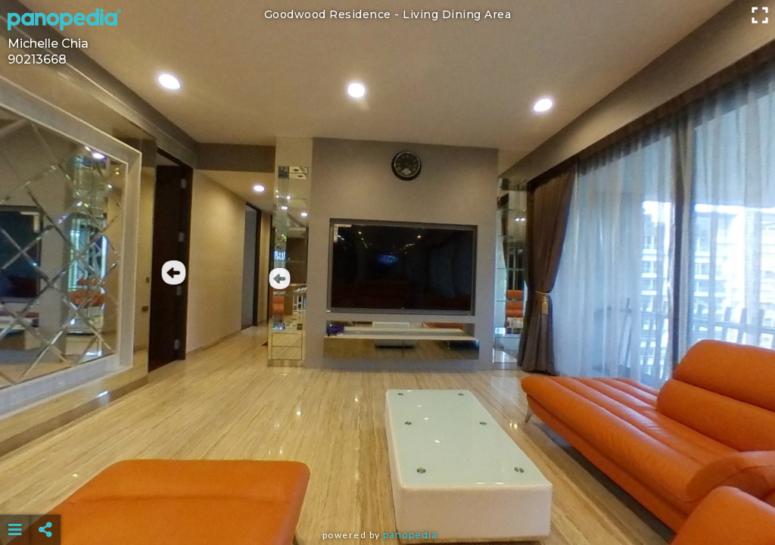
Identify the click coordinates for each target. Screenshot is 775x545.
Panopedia (410, 534)
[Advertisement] (388, 492)
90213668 (37, 59)
